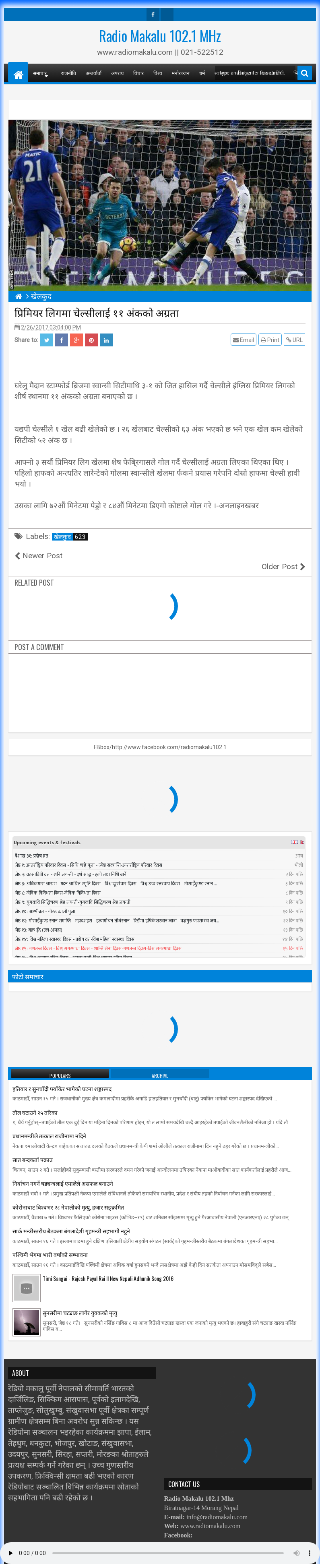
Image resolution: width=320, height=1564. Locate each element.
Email (243, 340)
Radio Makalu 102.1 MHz (160, 35)
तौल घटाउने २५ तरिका (35, 1101)
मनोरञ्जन (181, 72)
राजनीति (68, 72)
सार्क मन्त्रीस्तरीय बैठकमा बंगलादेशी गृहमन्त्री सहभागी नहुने (71, 1220)
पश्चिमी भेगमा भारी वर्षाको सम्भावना (50, 1243)
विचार (138, 72)
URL (295, 340)
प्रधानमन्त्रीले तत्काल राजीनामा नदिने (49, 1125)
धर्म (202, 72)
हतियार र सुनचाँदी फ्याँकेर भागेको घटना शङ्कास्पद (61, 1077)
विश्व (157, 72)
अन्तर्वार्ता (93, 72)
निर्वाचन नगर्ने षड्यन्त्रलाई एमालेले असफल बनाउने (62, 1172)
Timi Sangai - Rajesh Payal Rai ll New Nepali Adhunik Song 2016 (108, 1267)
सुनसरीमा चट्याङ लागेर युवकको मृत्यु (80, 1301)
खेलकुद (71, 537)
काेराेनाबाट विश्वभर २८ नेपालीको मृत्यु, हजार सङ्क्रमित (68, 1196)
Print (270, 340)
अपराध (117, 72)
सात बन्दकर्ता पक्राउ (32, 1148)
